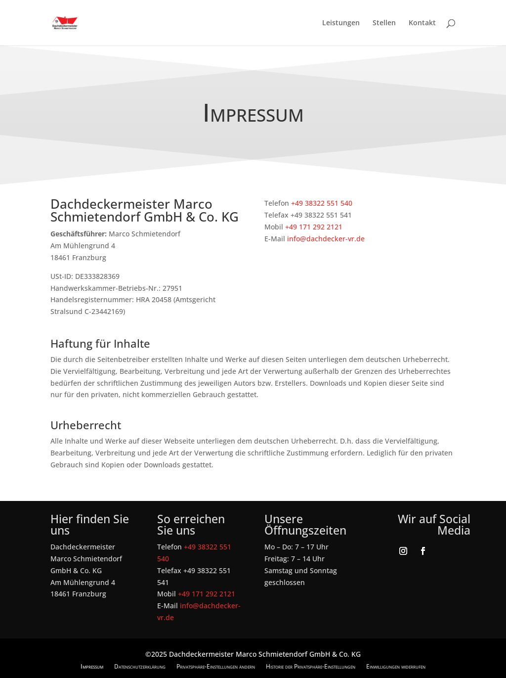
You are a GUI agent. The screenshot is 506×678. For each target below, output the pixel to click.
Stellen (384, 23)
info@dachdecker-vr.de (326, 238)
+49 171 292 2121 (313, 226)
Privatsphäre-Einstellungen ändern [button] (215, 666)
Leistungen (341, 23)
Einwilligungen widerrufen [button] (395, 666)
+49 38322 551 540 (321, 203)
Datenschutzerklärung (140, 666)
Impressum (92, 666)
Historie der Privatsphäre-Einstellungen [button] (310, 666)
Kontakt (422, 23)
